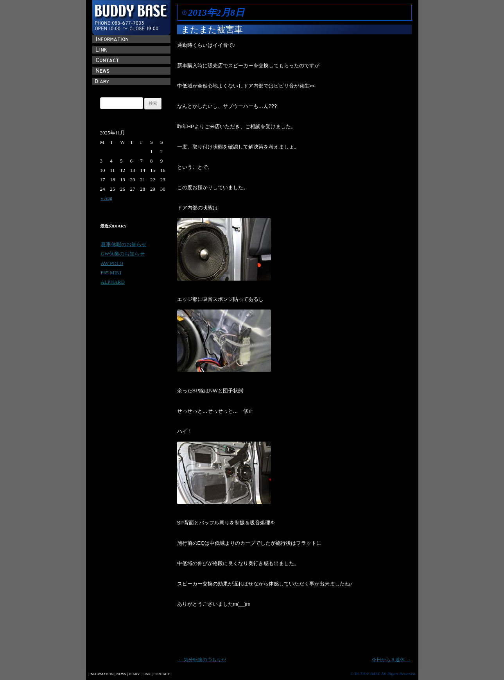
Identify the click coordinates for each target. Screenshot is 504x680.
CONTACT (162, 674)
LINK (146, 674)
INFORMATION (101, 674)
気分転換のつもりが (202, 659)
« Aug (107, 198)
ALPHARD (113, 282)
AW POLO (112, 263)
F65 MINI (111, 273)
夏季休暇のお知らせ (124, 244)
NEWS (121, 674)
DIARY (134, 674)
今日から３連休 (391, 659)
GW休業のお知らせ (123, 254)
